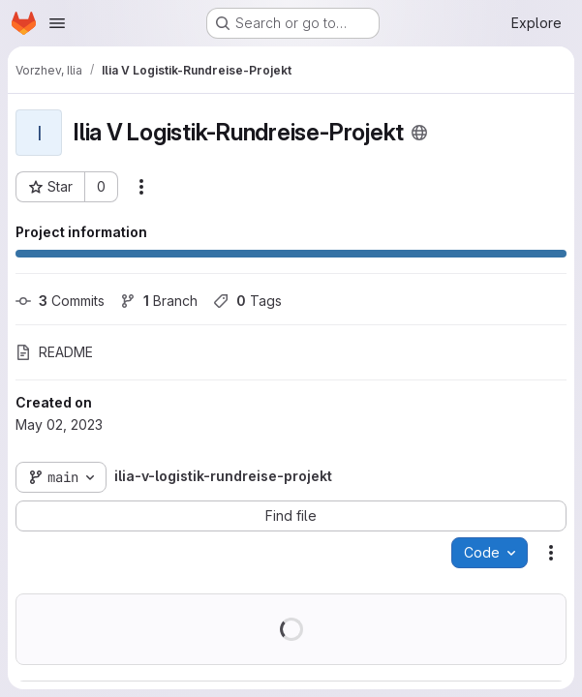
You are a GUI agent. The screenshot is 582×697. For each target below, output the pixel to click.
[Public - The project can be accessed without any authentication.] (419, 132)
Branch (159, 300)
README (54, 352)
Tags (247, 300)
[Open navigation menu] (57, 23)
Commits (60, 300)
